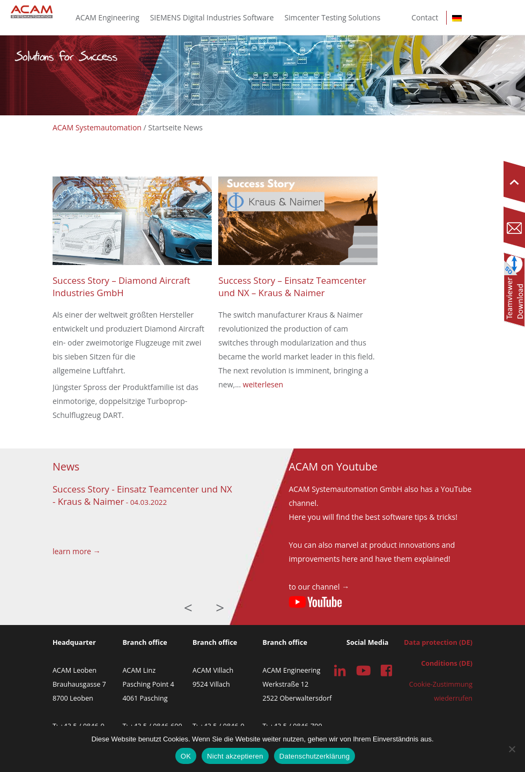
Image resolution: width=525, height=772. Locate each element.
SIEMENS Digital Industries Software (212, 17)
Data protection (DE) (438, 642)
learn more (72, 551)
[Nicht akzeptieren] (511, 749)
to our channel (314, 587)
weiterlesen (263, 384)
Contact (424, 17)
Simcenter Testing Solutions (333, 17)
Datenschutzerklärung (314, 756)
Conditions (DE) (446, 663)
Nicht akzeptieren (235, 756)
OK (186, 756)
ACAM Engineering (107, 17)
